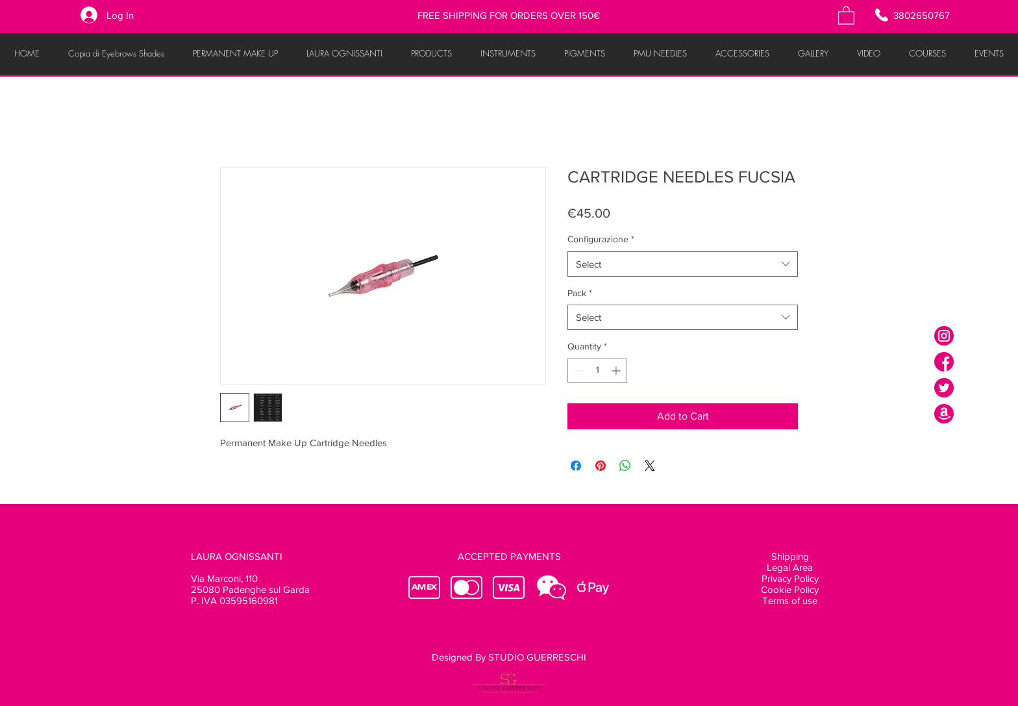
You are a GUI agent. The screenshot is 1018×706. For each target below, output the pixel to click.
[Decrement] (577, 370)
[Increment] (617, 370)
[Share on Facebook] (576, 465)
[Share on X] (650, 465)
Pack (579, 293)
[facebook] (944, 362)
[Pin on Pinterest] (600, 465)
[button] (846, 15)
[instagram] (944, 336)
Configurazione (600, 239)
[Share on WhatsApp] (625, 465)
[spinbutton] (597, 370)
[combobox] (682, 264)
